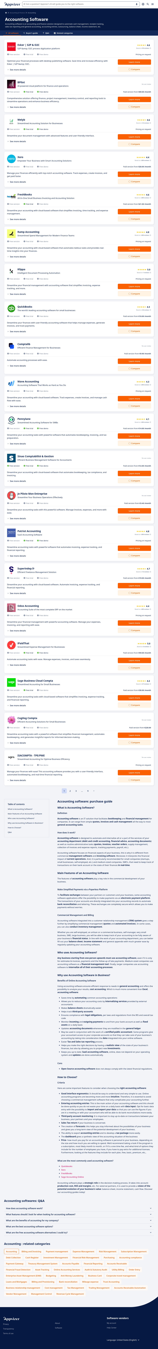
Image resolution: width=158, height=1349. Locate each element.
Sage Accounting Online (72, 1177)
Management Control (41, 1293)
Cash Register (32, 1257)
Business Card (95, 1275)
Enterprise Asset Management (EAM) (23, 1275)
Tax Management (75, 1287)
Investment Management (55, 1257)
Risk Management (107, 1251)
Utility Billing (118, 1269)
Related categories (63, 33)
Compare (135, 69)
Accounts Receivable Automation (130, 1287)
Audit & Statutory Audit (96, 1269)
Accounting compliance (130, 1257)
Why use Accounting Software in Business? (25, 823)
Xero (63, 1169)
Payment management (57, 1251)
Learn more (134, 62)
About (57, 1323)
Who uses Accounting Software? (21, 818)
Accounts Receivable (117, 1263)
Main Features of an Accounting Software (25, 813)
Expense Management (83, 1251)
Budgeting (51, 1275)
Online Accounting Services (67, 1269)
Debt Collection (13, 1257)
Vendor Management (16, 1293)
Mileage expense (90, 1281)
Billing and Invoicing (31, 1251)
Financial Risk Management (86, 1257)
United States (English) (128, 1340)
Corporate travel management (121, 1275)
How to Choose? (14, 827)
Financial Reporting (93, 1263)
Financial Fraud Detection (18, 1269)
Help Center (111, 1327)
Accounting (11, 1251)
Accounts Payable (70, 1263)
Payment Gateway (14, 1263)
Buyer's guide (30, 33)
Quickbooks (66, 1166)
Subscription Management (134, 1251)
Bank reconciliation (68, 1281)
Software (58, 1328)
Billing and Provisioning (43, 1281)
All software (12, 33)
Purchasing (109, 1257)
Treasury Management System (42, 1263)
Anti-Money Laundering (72, 1275)
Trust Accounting (111, 1281)
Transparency (8, 1329)
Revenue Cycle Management (70, 1293)
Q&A (46, 33)
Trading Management (99, 1287)
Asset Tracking (42, 1269)
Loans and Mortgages (16, 1281)
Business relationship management (23, 1287)
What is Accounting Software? (20, 809)
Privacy (6, 1324)
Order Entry (134, 1269)
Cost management (54, 1287)
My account (111, 1323)
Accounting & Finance (17, 13)
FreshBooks (66, 1173)
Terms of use (8, 1333)
